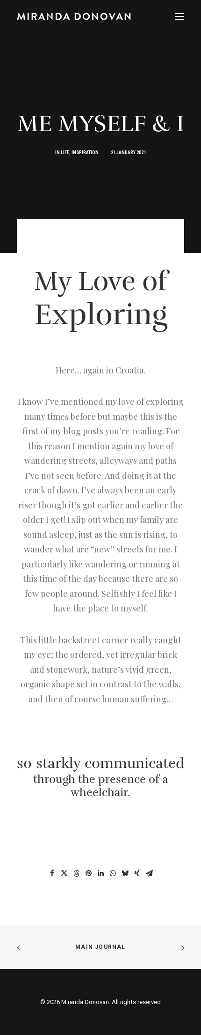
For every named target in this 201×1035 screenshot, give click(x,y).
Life (65, 152)
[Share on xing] (137, 873)
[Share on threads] (76, 873)
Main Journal (100, 947)
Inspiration (85, 152)
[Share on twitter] (64, 873)
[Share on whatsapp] (112, 873)
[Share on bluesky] (124, 873)
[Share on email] (149, 873)
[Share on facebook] (51, 873)
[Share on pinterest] (88, 873)
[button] (179, 16)
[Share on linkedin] (100, 873)
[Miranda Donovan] (74, 16)
